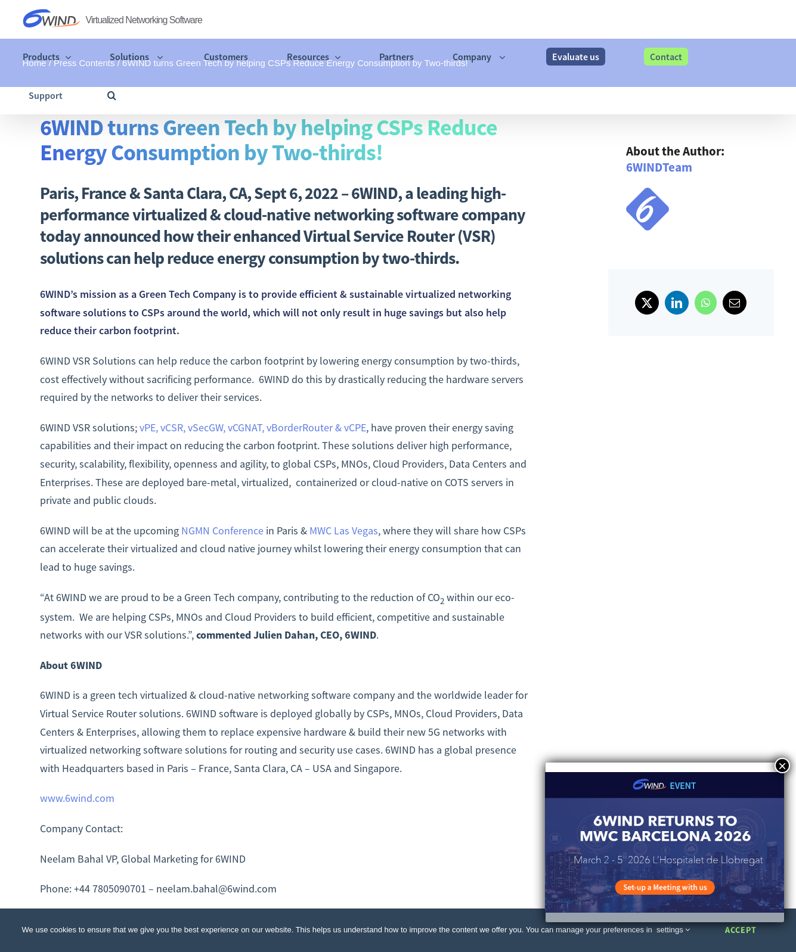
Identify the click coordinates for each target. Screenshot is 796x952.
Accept (741, 930)
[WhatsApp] (706, 303)
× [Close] (782, 765)
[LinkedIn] (677, 303)
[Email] (734, 303)
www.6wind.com (77, 798)
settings (673, 929)
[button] (111, 95)
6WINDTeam (659, 167)
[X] (647, 303)
